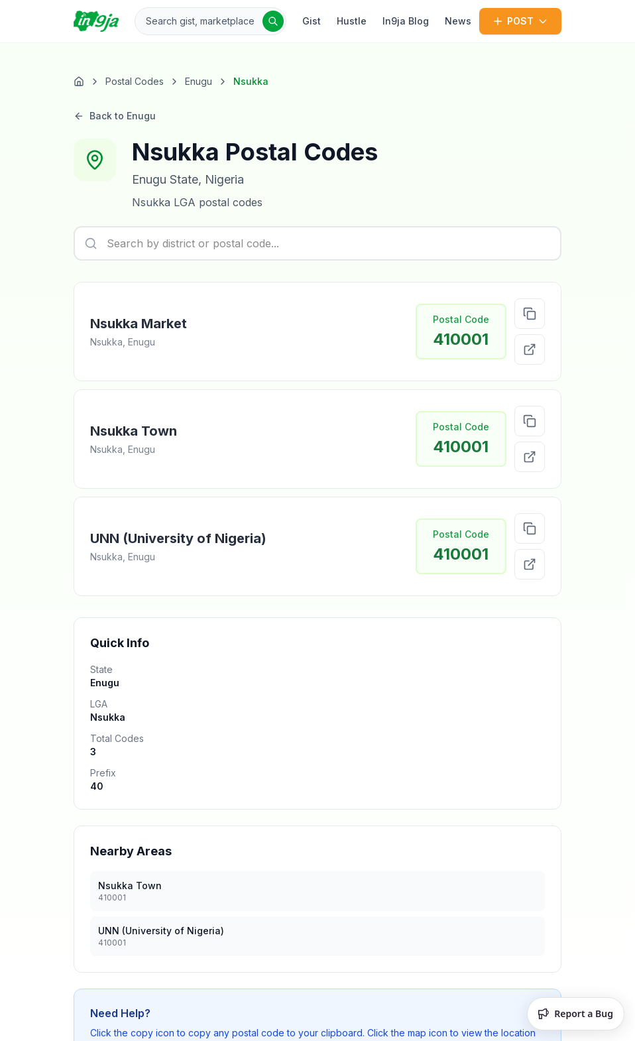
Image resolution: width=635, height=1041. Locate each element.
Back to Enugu (115, 119)
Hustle (352, 21)
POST (520, 21)
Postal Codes (134, 81)
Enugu (198, 81)
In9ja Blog (405, 21)
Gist (311, 21)
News (458, 21)
